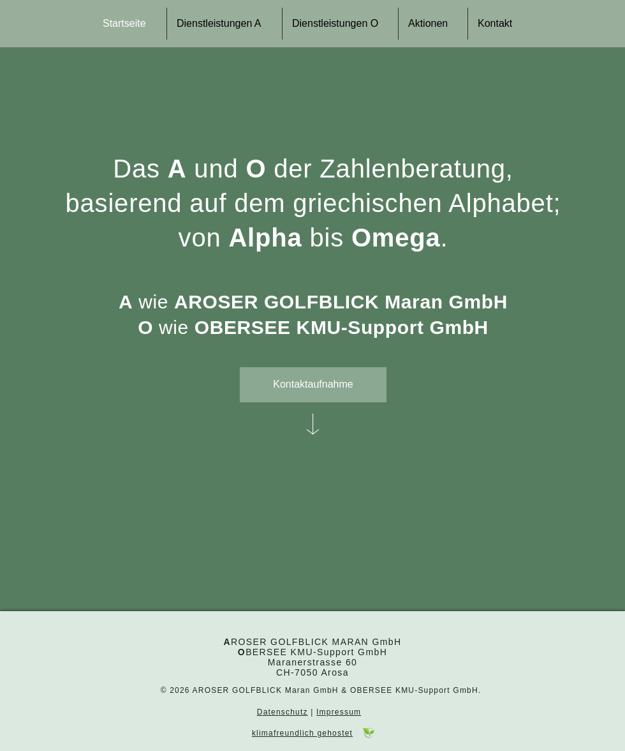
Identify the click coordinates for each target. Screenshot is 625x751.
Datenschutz (282, 712)
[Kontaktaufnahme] (313, 384)
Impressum (338, 712)
